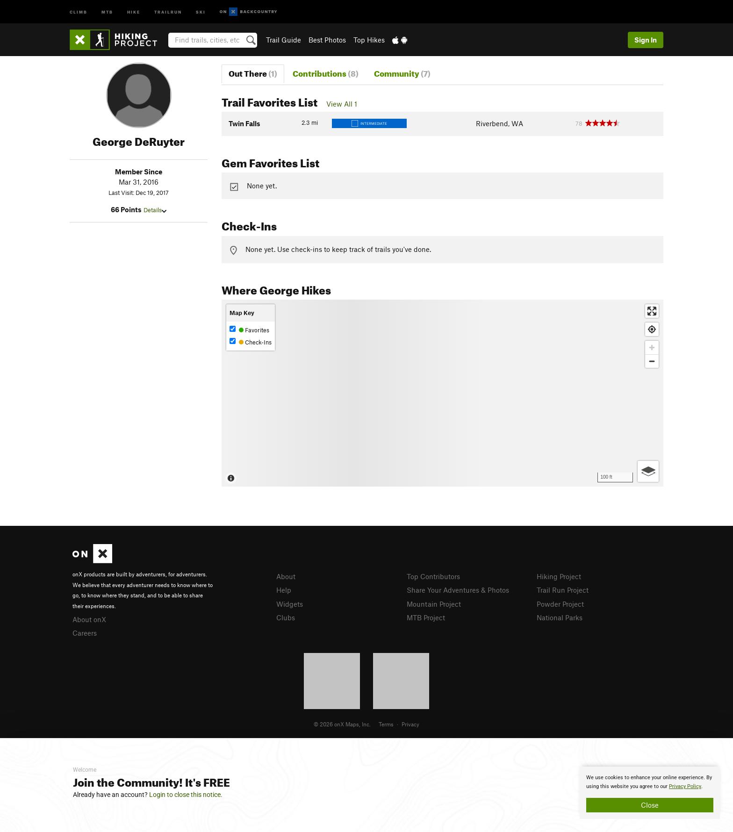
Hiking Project (559, 576)
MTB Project (426, 617)
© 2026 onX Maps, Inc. (342, 724)
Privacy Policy (685, 786)
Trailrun (168, 11)
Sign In (645, 40)
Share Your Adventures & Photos (458, 590)
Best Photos (327, 40)
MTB (107, 11)
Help (283, 590)
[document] (649, 792)
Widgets (289, 604)
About (285, 576)
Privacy (410, 724)
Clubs (285, 617)
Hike (133, 11)
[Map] (442, 393)
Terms (386, 724)
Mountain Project (434, 604)
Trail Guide (283, 40)
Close (650, 805)
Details (155, 210)
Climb (78, 11)
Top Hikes (369, 40)
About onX (89, 619)
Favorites (249, 330)
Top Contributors (433, 576)
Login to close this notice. (186, 794)
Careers (84, 633)
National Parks (559, 617)
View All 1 (341, 104)
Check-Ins (251, 342)
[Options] (648, 471)
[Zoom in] (652, 347)
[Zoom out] (652, 361)
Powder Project (560, 604)
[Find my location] (652, 329)
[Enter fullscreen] (652, 311)
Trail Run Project (563, 590)
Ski (201, 11)
